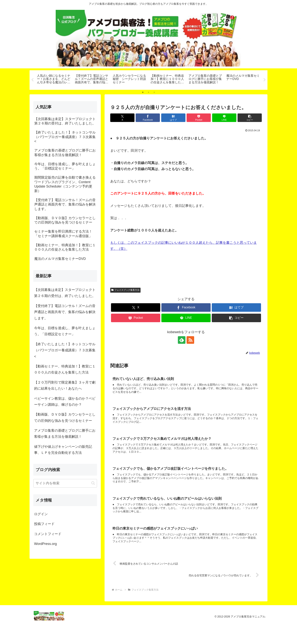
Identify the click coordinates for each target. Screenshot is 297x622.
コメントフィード (47, 534)
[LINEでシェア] (224, 117)
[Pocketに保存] (199, 117)
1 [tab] (143, 92)
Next (265, 80)
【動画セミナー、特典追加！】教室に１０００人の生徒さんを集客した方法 (64, 369)
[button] (250, 117)
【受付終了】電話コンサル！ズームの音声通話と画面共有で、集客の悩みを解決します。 (64, 312)
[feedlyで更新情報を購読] (181, 340)
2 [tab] (148, 92)
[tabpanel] (54, 79)
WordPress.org (45, 544)
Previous (32, 80)
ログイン (41, 514)
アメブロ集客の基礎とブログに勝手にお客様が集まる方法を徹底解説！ (64, 433)
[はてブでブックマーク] (173, 117)
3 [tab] (154, 92)
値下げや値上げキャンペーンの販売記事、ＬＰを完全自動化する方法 (63, 450)
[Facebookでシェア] (148, 117)
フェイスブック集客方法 (125, 290)
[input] (65, 483)
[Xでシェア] (122, 117)
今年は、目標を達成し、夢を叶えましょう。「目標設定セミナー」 (64, 331)
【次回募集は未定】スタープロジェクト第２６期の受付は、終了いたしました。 (64, 293)
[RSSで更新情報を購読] (190, 340)
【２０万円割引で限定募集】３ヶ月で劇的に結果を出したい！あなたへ (64, 385)
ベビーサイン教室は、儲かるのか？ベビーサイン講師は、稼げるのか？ (64, 401)
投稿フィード (44, 524)
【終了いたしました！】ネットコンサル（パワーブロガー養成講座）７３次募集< (64, 350)
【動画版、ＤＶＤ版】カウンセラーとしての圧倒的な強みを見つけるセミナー (64, 417)
